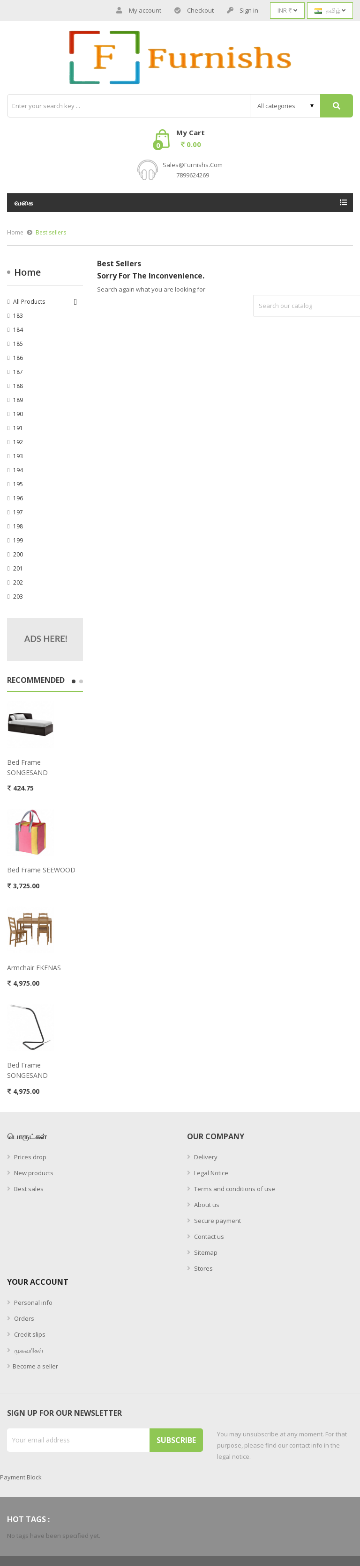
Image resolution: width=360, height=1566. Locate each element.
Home (27, 272)
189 (18, 400)
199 (18, 540)
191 (18, 428)
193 (18, 456)
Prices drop (29, 1157)
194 (18, 470)
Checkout (194, 10)
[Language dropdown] (330, 10)
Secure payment (217, 1220)
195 (18, 484)
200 (18, 554)
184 (18, 330)
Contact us (208, 1236)
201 (18, 568)
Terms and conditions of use (234, 1189)
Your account (37, 1282)
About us (206, 1204)
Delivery (205, 1157)
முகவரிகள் (28, 1350)
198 (18, 526)
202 (18, 582)
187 (18, 372)
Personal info (32, 1302)
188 (18, 386)
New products (33, 1173)
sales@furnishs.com (193, 165)
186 (18, 358)
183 (18, 316)
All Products (29, 302)
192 (18, 442)
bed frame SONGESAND (27, 767)
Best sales (28, 1189)
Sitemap (205, 1252)
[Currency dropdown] (287, 10)
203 (18, 596)
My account (138, 10)
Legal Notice (210, 1173)
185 (18, 344)
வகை (23, 203)
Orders (23, 1318)
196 (18, 498)
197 (18, 512)
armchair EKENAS (34, 967)
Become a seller (35, 1366)
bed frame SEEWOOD (41, 869)
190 (18, 414)
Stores (203, 1268)
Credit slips (29, 1334)
